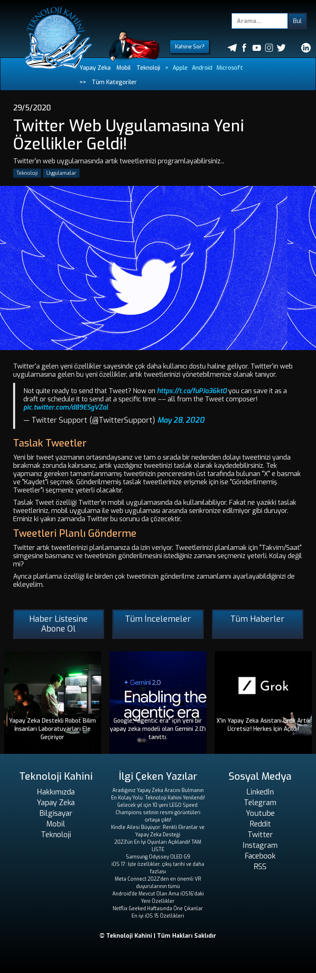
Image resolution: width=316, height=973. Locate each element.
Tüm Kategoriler (114, 82)
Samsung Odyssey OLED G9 (158, 857)
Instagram (260, 845)
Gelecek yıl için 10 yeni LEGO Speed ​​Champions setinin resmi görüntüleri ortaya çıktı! (158, 812)
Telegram (260, 803)
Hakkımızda (56, 792)
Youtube (260, 813)
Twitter (260, 835)
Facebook (260, 856)
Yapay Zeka (95, 68)
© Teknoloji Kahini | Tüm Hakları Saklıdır (158, 936)
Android (202, 68)
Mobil (123, 68)
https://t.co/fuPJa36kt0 (192, 391)
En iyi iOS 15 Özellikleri (158, 916)
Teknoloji (148, 68)
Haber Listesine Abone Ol (58, 624)
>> (83, 82)
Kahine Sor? (190, 46)
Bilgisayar (56, 813)
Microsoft (229, 68)
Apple (180, 68)
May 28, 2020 (181, 420)
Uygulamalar (61, 173)
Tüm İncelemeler (158, 619)
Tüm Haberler (257, 619)
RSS (260, 867)
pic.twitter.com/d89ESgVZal (65, 407)
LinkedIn (260, 792)
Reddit (260, 824)
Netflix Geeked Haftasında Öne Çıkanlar (158, 908)
